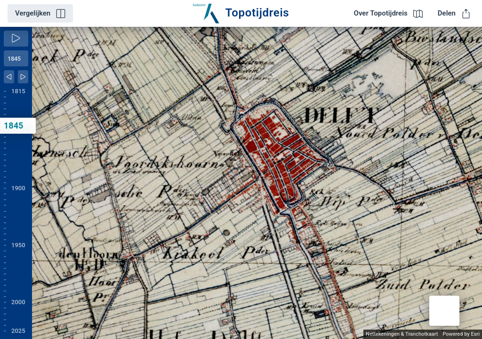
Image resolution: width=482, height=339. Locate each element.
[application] (257, 183)
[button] (444, 311)
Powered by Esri (461, 334)
